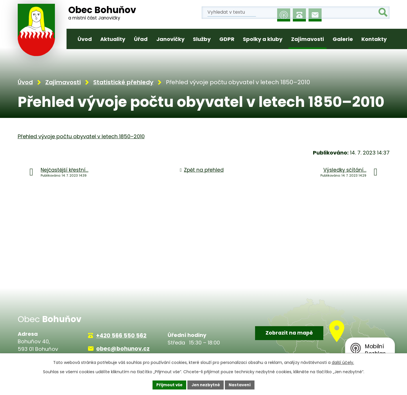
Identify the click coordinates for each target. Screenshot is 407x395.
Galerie (343, 39)
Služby (202, 39)
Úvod (85, 39)
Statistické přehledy (123, 83)
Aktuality (112, 39)
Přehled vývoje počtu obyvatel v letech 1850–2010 (81, 137)
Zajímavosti (307, 39)
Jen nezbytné (206, 384)
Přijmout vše (167, 384)
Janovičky (170, 39)
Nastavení (242, 384)
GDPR (226, 39)
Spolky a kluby (262, 39)
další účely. (343, 362)
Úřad (141, 39)
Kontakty (374, 39)
